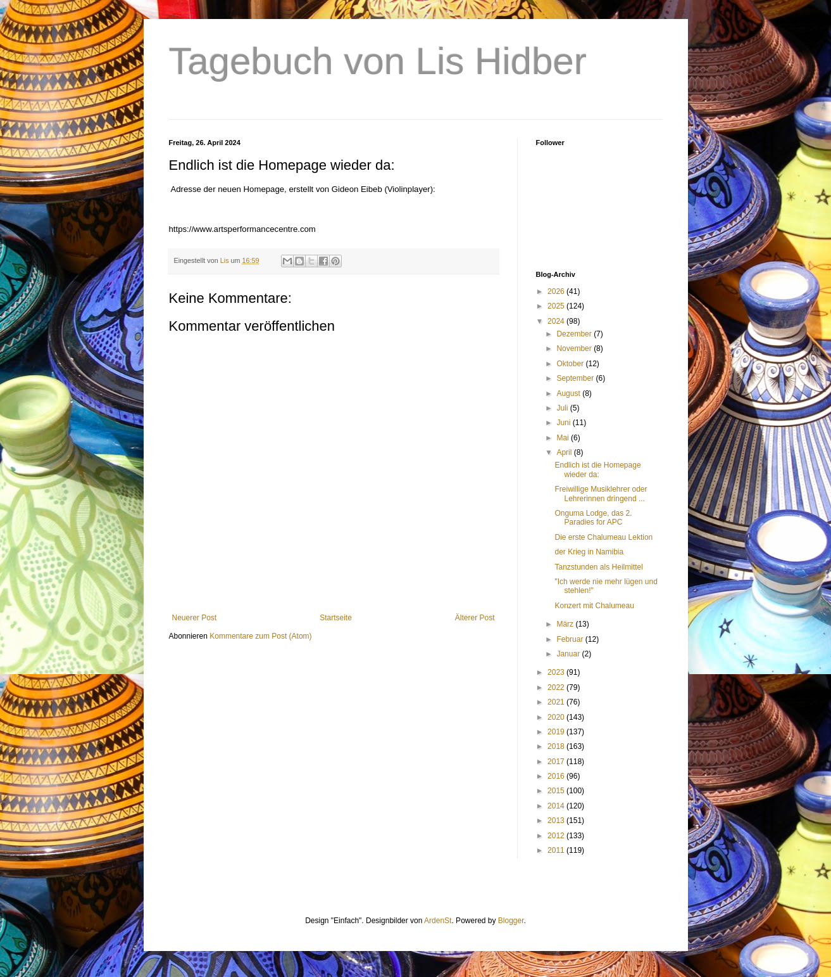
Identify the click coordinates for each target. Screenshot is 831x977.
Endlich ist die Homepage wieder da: (597, 469)
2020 (556, 717)
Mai (563, 437)
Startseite (336, 617)
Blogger (511, 920)
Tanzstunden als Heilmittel (598, 567)
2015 (556, 790)
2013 (556, 820)
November (575, 348)
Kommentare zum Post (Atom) (260, 636)
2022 (556, 687)
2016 (556, 776)
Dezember (575, 333)
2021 (556, 702)
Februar (570, 639)
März (565, 624)
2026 (556, 291)
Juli (563, 408)
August (569, 393)
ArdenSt (437, 920)
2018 (556, 746)
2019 (556, 731)
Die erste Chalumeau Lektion (603, 537)
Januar (569, 653)
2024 (556, 321)
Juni (564, 422)
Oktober (570, 363)
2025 (556, 306)
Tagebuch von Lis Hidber (378, 61)
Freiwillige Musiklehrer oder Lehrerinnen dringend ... (600, 493)
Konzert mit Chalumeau (594, 605)
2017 (556, 761)
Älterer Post (475, 617)
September (576, 378)
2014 (556, 805)
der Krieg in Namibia (588, 551)
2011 (556, 850)
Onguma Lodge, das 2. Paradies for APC (593, 518)
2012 (556, 835)
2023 (556, 672)
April (564, 452)
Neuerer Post (194, 617)
